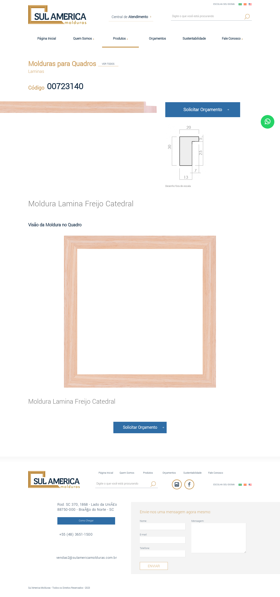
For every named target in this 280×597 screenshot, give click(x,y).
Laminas (36, 71)
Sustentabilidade (192, 471)
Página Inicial (106, 471)
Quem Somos (127, 471)
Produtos (148, 471)
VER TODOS (108, 64)
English (250, 4)
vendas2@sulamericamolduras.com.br (90, 556)
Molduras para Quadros (62, 63)
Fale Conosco (215, 471)
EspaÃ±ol (245, 4)
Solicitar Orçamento (203, 108)
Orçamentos (169, 471)
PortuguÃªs (240, 4)
